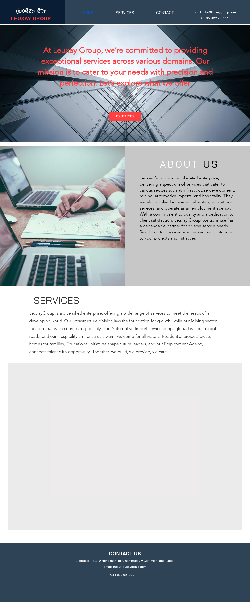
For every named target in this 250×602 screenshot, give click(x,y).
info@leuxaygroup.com (219, 12)
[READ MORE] (125, 116)
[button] (125, 12)
